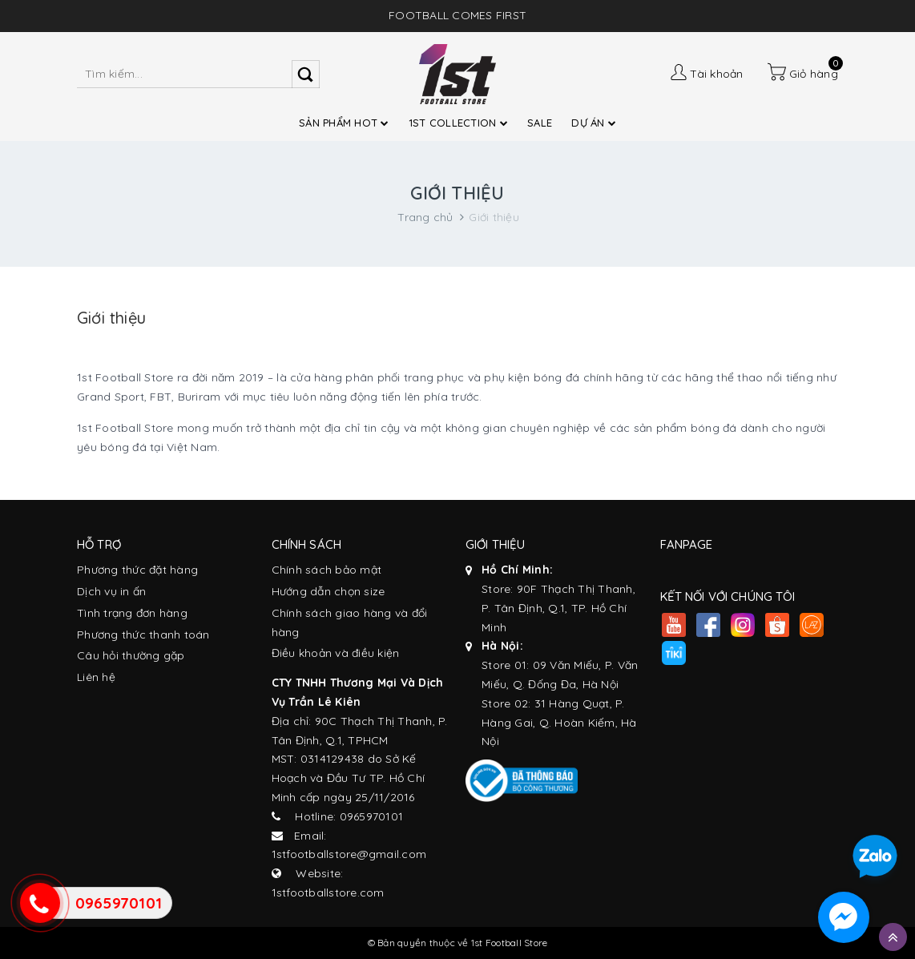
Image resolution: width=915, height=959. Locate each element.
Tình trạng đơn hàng (132, 613)
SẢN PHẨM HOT (344, 122)
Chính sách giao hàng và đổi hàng (350, 622)
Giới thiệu (111, 318)
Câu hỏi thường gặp (131, 655)
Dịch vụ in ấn (111, 591)
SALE (539, 122)
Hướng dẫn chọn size (328, 591)
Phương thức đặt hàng (137, 569)
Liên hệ (96, 677)
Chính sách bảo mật (327, 569)
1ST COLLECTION (458, 122)
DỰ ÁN (593, 122)
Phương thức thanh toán (143, 634)
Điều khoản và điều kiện (336, 653)
